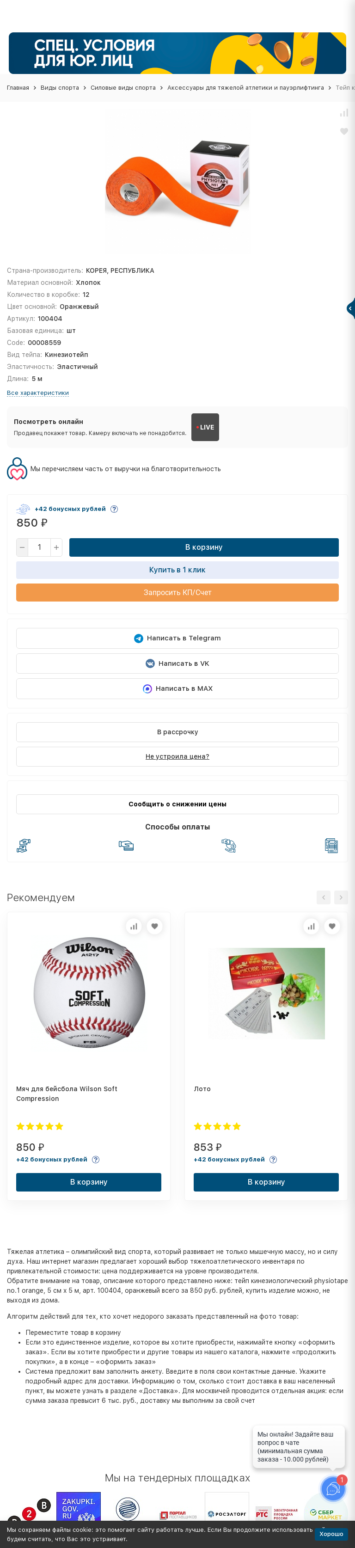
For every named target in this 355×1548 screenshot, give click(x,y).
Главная (18, 87)
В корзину (204, 547)
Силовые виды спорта (123, 87)
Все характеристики (38, 392)
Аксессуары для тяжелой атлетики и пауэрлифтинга (245, 87)
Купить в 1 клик (177, 569)
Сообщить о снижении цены (177, 804)
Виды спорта (60, 87)
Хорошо (331, 1533)
